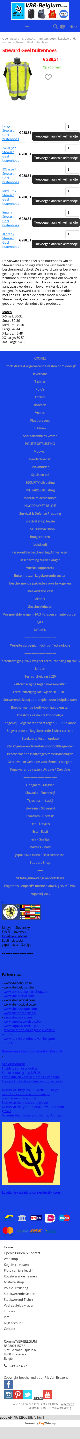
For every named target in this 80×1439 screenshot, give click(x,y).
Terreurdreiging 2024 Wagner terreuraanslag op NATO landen (40, 665)
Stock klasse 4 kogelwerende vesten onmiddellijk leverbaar (40, 370)
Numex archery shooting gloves (25, 1102)
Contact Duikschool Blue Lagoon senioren (32, 1081)
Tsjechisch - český (40, 800)
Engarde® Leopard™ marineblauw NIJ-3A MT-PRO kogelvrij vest (40, 890)
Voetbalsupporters (40, 568)
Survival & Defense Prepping (40, 513)
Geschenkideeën (40, 606)
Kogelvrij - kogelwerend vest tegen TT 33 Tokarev (40, 723)
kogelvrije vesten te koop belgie (40, 715)
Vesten (40, 413)
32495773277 (17, 1366)
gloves (6, 1111)
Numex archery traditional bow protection (33, 1107)
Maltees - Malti (40, 847)
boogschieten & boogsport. (19, 1098)
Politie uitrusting (16, 1288)
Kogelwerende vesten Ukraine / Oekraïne (40, 769)
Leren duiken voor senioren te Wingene (31, 1077)
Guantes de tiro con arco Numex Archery (32, 1115)
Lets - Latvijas (40, 824)
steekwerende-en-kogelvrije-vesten (29, 1030)
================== (40, 638)
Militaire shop (14, 1282)
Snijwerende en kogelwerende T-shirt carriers (40, 731)
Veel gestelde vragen (19, 1305)
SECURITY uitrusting (40, 482)
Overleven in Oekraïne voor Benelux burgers (40, 762)
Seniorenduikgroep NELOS (21, 1073)
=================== (40, 777)
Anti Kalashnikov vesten (40, 436)
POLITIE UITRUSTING (40, 444)
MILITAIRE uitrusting (40, 490)
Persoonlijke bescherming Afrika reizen (40, 552)
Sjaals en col (40, 475)
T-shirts (40, 382)
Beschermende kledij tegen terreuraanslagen (40, 754)
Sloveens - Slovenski (40, 808)
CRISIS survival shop (40, 529)
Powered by (40, 1423)
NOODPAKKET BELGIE (40, 506)
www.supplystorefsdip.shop (24, 1026)
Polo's (40, 389)
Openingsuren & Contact (18, 38)
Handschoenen (40, 459)
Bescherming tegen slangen (40, 560)
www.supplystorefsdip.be (22, 1021)
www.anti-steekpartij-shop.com (26, 991)
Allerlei (40, 599)
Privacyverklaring (60, 1408)
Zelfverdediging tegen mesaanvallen (40, 684)
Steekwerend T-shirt (18, 1299)
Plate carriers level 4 (18, 1270)
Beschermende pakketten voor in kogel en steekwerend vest (40, 587)
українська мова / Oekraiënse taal (40, 855)
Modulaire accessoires (40, 498)
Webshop (11, 1259)
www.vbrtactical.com (19, 996)
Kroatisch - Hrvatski (40, 816)
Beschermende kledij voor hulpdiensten (40, 707)
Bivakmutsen (40, 467)
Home (8, 1247)
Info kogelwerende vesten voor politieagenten (40, 746)
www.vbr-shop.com (18, 1017)
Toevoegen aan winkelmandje (56, 136)
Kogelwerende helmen (20, 1276)
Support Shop (40, 862)
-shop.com (10, 1034)
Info (7, 1317)
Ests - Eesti (40, 831)
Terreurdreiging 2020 (40, 676)
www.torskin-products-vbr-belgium (29, 1038)
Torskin (40, 397)
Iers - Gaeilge (40, 839)
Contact (9, 1329)
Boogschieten (40, 537)
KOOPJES (40, 358)
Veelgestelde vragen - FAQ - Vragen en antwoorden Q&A (40, 618)
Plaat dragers (40, 420)
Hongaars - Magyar (40, 785)
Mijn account (13, 1323)
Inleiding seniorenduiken (20, 1068)
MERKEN (40, 630)
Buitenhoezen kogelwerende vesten (40, 575)
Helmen (40, 428)
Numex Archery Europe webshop (26, 1090)
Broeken (40, 405)
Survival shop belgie (40, 521)
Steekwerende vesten (19, 1294)
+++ (40, 870)
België (55, 1090)
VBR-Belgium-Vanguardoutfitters (40, 878)
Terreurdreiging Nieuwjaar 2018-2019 (40, 692)
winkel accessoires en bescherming (26, 1094)
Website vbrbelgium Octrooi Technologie (40, 645)
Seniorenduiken (13, 1064)
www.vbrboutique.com (20, 1009)
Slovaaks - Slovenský (40, 793)
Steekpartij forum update (40, 738)
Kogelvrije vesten (16, 1265)
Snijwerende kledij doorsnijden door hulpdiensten (40, 700)
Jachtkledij (40, 544)
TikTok (38, 1398)
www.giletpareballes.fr (20, 1013)
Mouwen (40, 451)
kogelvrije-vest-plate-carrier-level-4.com (31, 1192)
